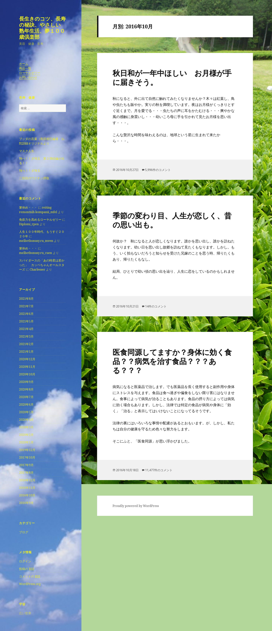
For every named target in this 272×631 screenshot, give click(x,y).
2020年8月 (26, 389)
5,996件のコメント (158, 170)
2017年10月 (27, 457)
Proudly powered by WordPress (136, 506)
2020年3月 (26, 427)
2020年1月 (26, 442)
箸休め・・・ (28, 207)
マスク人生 (26, 151)
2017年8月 (26, 472)
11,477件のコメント (158, 470)
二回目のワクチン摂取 (34, 178)
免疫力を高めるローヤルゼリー (40, 219)
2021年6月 (26, 314)
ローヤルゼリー (29, 73)
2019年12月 (27, 450)
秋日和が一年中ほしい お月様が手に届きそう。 (172, 77)
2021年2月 (26, 344)
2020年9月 (26, 382)
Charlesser (37, 269)
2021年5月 (26, 321)
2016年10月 (27, 495)
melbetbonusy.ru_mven (36, 241)
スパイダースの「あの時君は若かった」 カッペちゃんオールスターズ (41, 265)
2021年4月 (26, 329)
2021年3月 (26, 336)
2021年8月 (26, 298)
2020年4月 (26, 420)
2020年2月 (26, 435)
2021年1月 (26, 351)
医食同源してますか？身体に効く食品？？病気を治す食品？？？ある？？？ (172, 361)
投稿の (26, 569)
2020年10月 (27, 374)
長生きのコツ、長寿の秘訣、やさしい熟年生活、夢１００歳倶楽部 (42, 27)
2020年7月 (26, 397)
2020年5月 (26, 412)
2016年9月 (26, 503)
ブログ (23, 532)
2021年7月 (26, 306)
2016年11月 (27, 488)
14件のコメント (156, 306)
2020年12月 (27, 359)
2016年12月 (27, 480)
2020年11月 (27, 367)
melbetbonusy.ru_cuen (35, 253)
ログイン (25, 561)
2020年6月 (26, 404)
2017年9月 (26, 465)
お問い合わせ (28, 77)
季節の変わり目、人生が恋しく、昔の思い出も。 (172, 220)
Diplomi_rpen (29, 224)
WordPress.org (30, 584)
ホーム (23, 64)
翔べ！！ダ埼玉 (29, 170)
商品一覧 (25, 68)
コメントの (29, 576)
